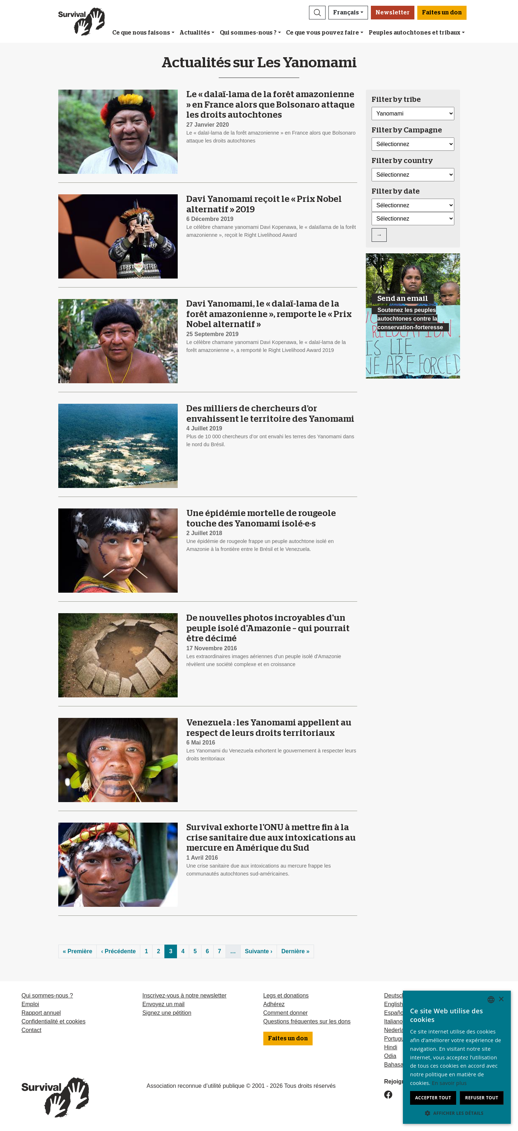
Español (394, 1013)
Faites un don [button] (442, 12)
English (393, 1004)
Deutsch (394, 995)
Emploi (30, 1004)
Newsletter (393, 12)
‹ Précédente (118, 951)
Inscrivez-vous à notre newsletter (184, 995)
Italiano (393, 1021)
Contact (31, 1030)
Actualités (195, 33)
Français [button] (346, 12)
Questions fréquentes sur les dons (307, 1021)
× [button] (501, 999)
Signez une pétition (166, 1013)
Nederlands (399, 1030)
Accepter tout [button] (433, 1098)
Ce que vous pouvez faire (322, 33)
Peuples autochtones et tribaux (414, 33)
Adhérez (274, 1004)
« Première (77, 951)
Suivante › (258, 951)
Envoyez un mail (163, 1004)
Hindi (390, 1047)
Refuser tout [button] (481, 1098)
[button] (317, 12)
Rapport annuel (41, 1013)
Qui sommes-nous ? (248, 33)
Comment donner (285, 1013)
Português (397, 1039)
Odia (390, 1056)
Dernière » (295, 951)
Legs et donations (286, 995)
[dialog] (457, 1057)
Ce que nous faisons (141, 33)
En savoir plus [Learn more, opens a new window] (449, 1083)
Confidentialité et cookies (54, 1021)
